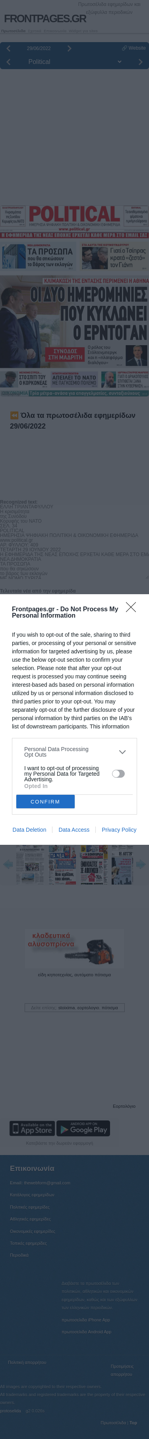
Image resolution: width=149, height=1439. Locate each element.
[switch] (118, 774)
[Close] (133, 609)
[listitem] (74, 751)
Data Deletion (29, 830)
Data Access (73, 830)
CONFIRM (45, 802)
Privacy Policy (119, 830)
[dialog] (74, 719)
